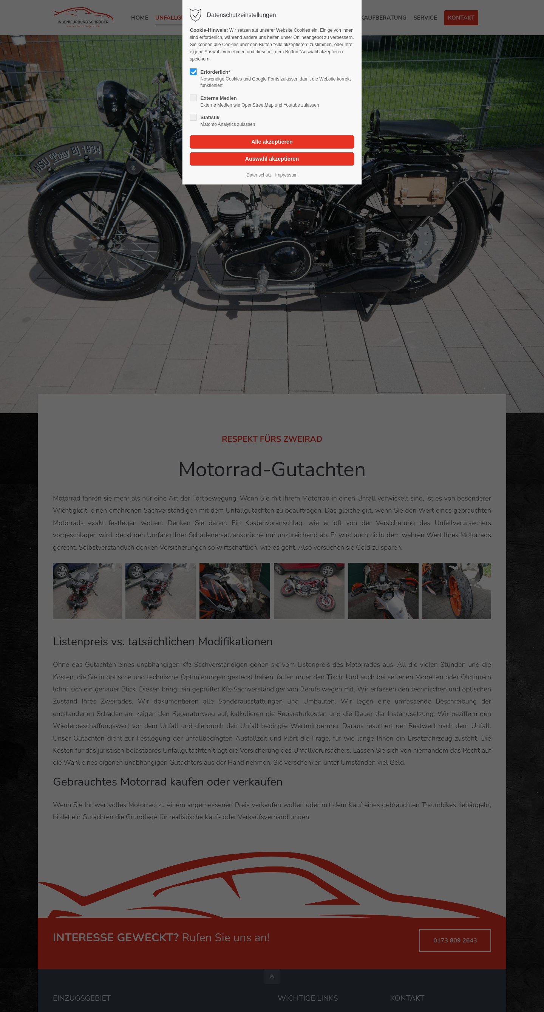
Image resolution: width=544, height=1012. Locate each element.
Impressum (286, 175)
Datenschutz (259, 175)
